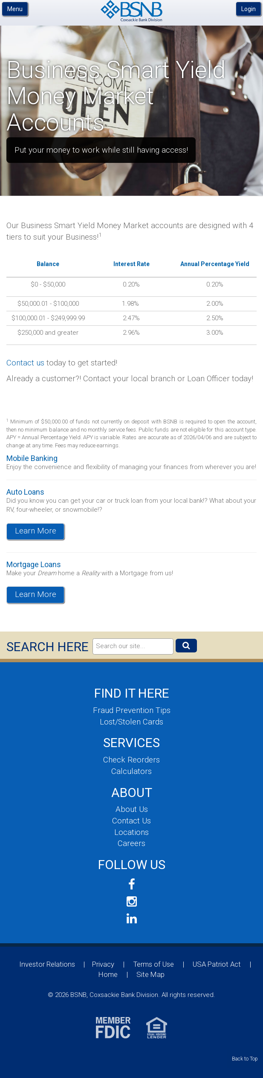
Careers (131, 843)
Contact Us (131, 821)
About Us (132, 809)
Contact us (25, 363)
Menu (15, 9)
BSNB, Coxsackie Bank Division (131, 10)
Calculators (131, 771)
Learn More (35, 531)
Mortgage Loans (33, 564)
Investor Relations (47, 964)
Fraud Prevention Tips (132, 710)
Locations (131, 832)
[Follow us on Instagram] (132, 902)
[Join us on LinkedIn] (132, 919)
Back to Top (245, 1059)
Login (248, 9)
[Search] (132, 646)
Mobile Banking (32, 458)
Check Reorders (131, 760)
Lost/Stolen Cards (131, 722)
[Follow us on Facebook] (131, 885)
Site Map (150, 974)
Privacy (103, 964)
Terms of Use (153, 964)
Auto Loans (25, 491)
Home (108, 974)
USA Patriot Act (217, 964)
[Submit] (186, 645)
